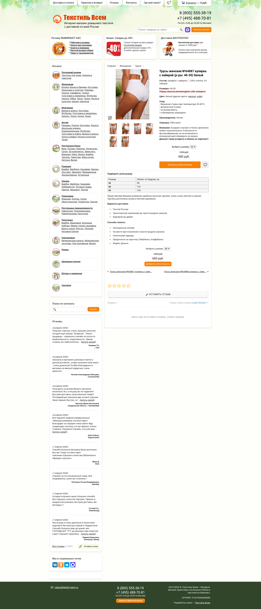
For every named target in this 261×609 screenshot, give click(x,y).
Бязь (64, 148)
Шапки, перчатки (80, 101)
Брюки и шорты (70, 110)
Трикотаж (76, 157)
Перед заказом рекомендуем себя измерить (182, 91)
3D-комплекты (76, 151)
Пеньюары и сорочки (72, 90)
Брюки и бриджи (78, 87)
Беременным (89, 172)
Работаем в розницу (80, 42)
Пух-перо (66, 172)
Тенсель (66, 157)
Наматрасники (69, 213)
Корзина (191, 2)
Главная (111, 66)
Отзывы (114, 2)
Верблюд (74, 169)
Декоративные (69, 175)
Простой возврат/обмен (81, 50)
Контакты (131, 2)
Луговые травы (84, 187)
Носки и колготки (87, 137)
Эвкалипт (77, 172)
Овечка (94, 169)
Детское (66, 160)
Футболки (92, 95)
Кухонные (87, 223)
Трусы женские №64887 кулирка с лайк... (131, 271)
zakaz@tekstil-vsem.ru (66, 587)
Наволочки (67, 211)
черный (192, 96)
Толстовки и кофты (71, 134)
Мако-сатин (88, 157)
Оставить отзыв (158, 294)
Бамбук (89, 154)
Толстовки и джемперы (74, 95)
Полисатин (91, 148)
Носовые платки (70, 231)
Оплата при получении (81, 45)
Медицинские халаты (73, 240)
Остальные (83, 175)
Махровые (75, 223)
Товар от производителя (81, 53)
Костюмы (93, 87)
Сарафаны (75, 93)
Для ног (80, 228)
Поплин (71, 148)
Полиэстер (83, 201)
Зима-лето (90, 151)
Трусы (80, 98)
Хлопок (75, 199)
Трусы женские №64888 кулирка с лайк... (185, 271)
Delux (74, 154)
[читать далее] (88, 342)
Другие (84, 189)
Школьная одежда (71, 128)
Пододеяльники (82, 211)
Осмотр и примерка (79, 48)
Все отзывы (58, 546)
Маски (92, 243)
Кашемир (85, 169)
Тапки (87, 98)
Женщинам (125, 66)
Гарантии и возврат (92, 2)
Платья (65, 93)
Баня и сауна (68, 228)
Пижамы (88, 90)
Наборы (66, 225)
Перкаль (80, 148)
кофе (199, 96)
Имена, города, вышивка (83, 225)
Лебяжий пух (68, 187)
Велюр (81, 154)
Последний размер (133, 45)
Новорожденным (70, 131)
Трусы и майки (69, 137)
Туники (85, 93)
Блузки (65, 87)
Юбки (73, 98)
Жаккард (66, 154)
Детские (89, 228)
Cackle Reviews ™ (199, 303)
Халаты (65, 98)
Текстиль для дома (71, 75)
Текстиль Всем (202, 602)
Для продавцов (80, 243)
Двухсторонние (69, 201)
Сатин (65, 151)
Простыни (83, 213)
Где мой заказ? (152, 2)
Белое (74, 160)
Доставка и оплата (63, 2)
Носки (80, 116)
